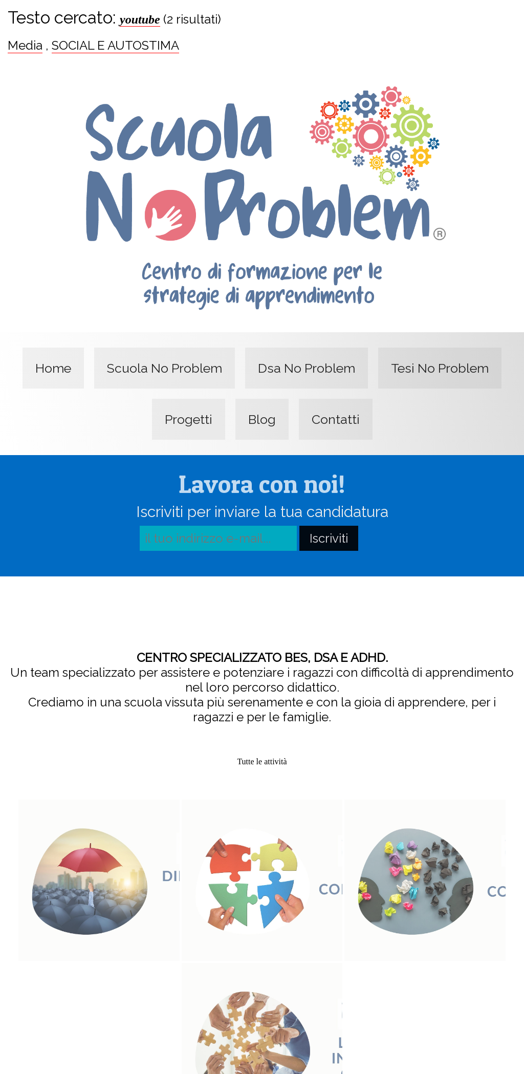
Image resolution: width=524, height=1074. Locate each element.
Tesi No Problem (440, 368)
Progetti (188, 419)
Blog (262, 419)
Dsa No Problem (306, 368)
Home (53, 368)
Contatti (336, 419)
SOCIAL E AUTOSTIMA (115, 45)
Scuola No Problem (164, 368)
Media (25, 45)
